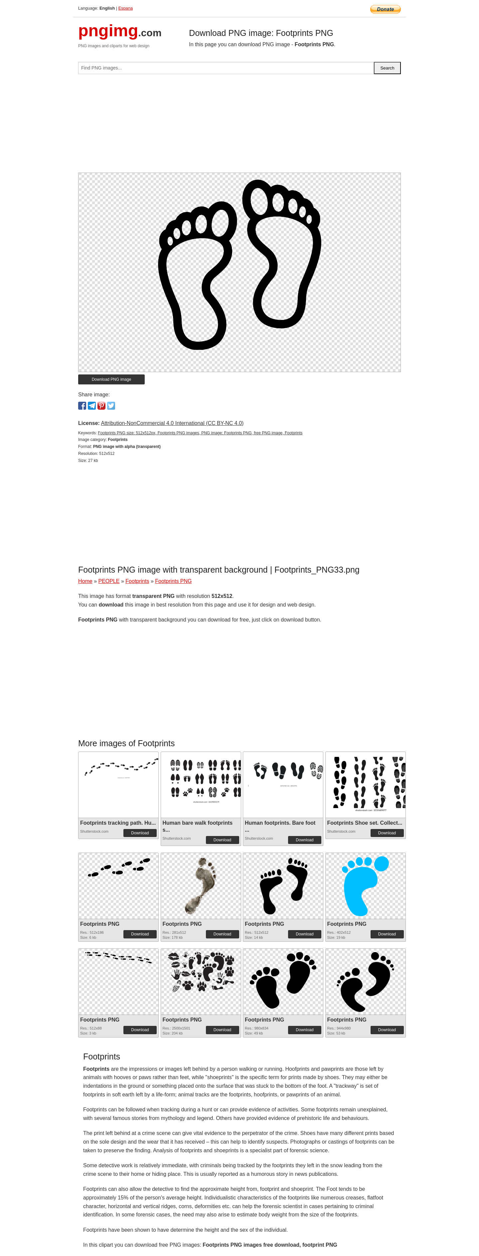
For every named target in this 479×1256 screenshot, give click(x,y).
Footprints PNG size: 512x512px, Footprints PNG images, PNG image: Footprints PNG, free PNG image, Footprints (200, 433)
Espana (125, 8)
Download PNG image (111, 379)
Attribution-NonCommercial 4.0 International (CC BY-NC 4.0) (172, 423)
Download (140, 833)
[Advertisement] (239, 126)
